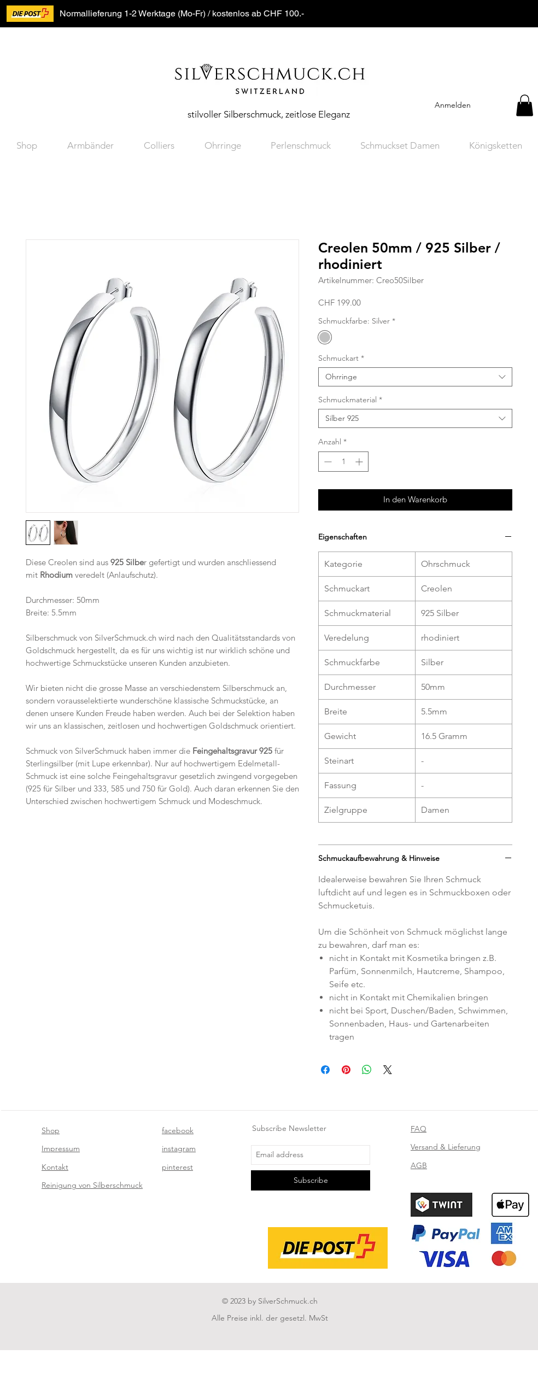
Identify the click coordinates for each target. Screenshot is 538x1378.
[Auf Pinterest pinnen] (346, 1069)
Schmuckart (341, 358)
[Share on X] (387, 1069)
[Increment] (360, 461)
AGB (419, 1165)
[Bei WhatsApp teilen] (366, 1069)
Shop (51, 1130)
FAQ (418, 1129)
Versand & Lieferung (446, 1147)
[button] (525, 105)
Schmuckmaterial (350, 399)
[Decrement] (327, 461)
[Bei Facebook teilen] (325, 1069)
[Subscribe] (310, 1180)
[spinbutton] (343, 461)
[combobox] (415, 376)
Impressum (61, 1148)
